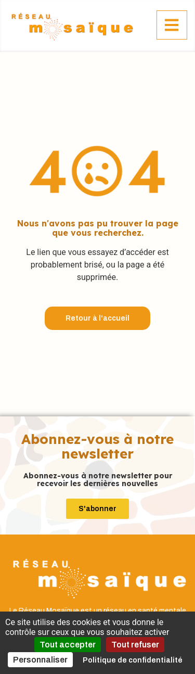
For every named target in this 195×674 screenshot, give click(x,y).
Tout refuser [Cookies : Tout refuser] (135, 644)
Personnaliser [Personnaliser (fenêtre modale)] (40, 659)
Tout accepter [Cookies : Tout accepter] (68, 644)
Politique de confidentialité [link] (133, 660)
